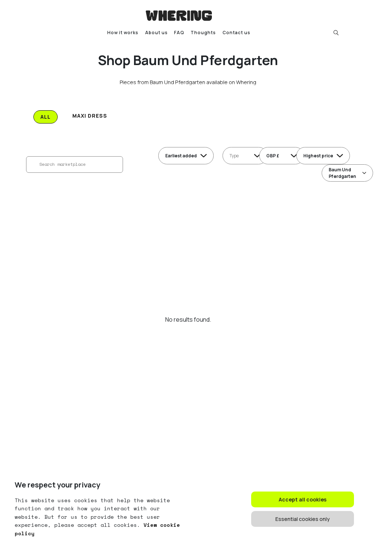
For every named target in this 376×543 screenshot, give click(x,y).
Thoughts (203, 32)
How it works (122, 32)
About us (156, 32)
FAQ (179, 32)
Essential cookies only (302, 518)
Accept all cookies (302, 499)
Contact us (236, 32)
